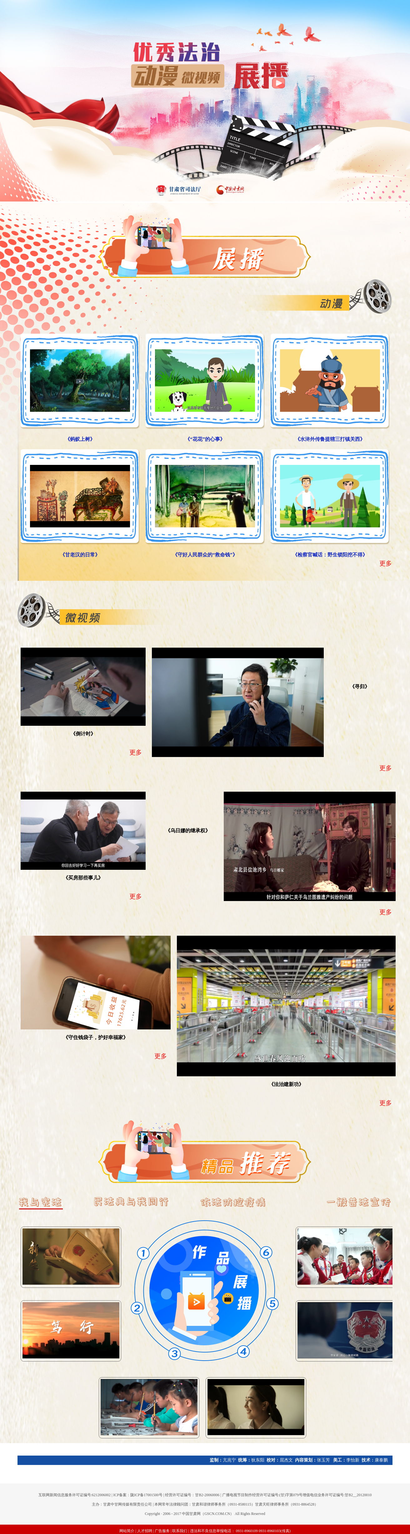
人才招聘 (144, 1531)
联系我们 (179, 1531)
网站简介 (126, 1531)
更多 (385, 563)
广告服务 (162, 1531)
